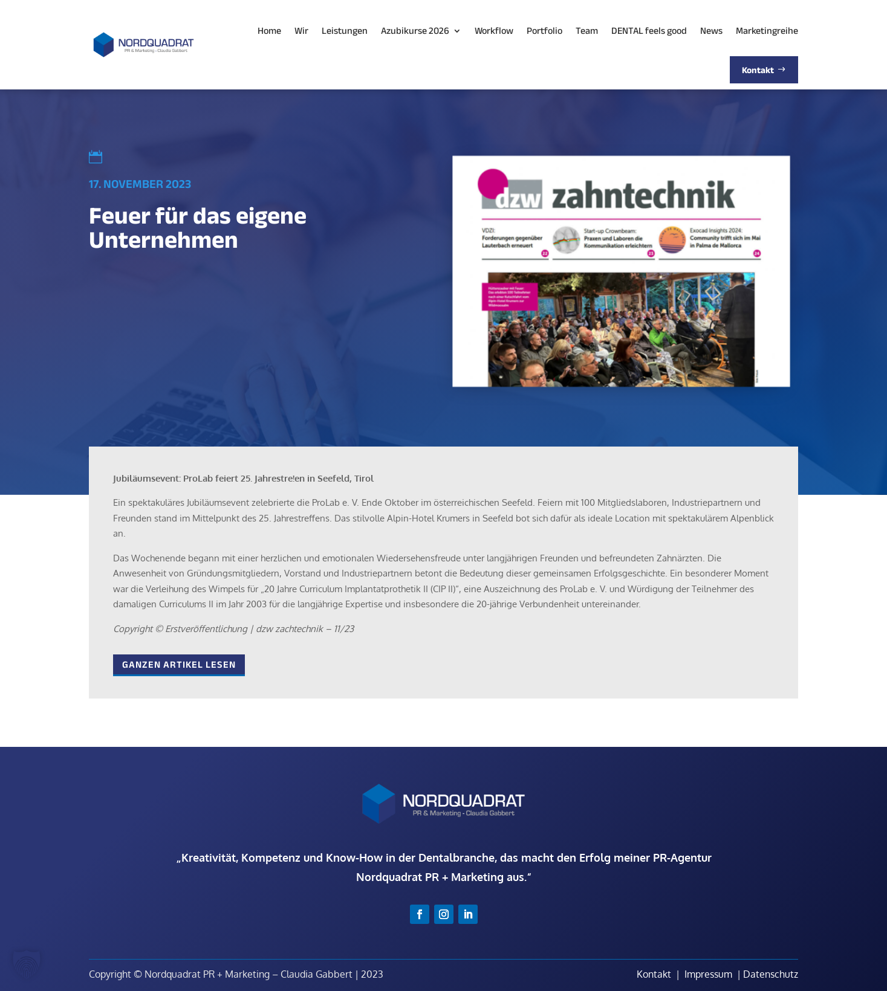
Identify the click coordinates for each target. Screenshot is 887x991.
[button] (26, 964)
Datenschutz (770, 974)
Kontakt (654, 974)
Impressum (708, 974)
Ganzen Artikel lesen (179, 664)
